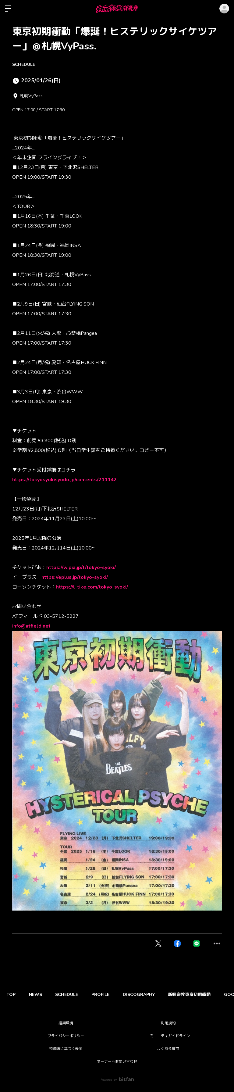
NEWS (38, 994)
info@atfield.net (31, 626)
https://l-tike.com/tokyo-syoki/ (92, 587)
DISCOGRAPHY (147, 994)
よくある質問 (168, 1048)
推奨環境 (65, 1023)
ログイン (224, 8)
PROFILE (107, 994)
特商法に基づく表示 (65, 1048)
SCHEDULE (23, 64)
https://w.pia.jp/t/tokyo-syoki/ (81, 567)
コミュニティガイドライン (168, 1035)
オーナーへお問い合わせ (117, 1061)
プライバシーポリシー (66, 1035)
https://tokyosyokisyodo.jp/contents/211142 (64, 479)
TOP (12, 994)
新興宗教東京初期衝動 (200, 994)
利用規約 (168, 1023)
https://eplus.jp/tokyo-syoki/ (74, 577)
